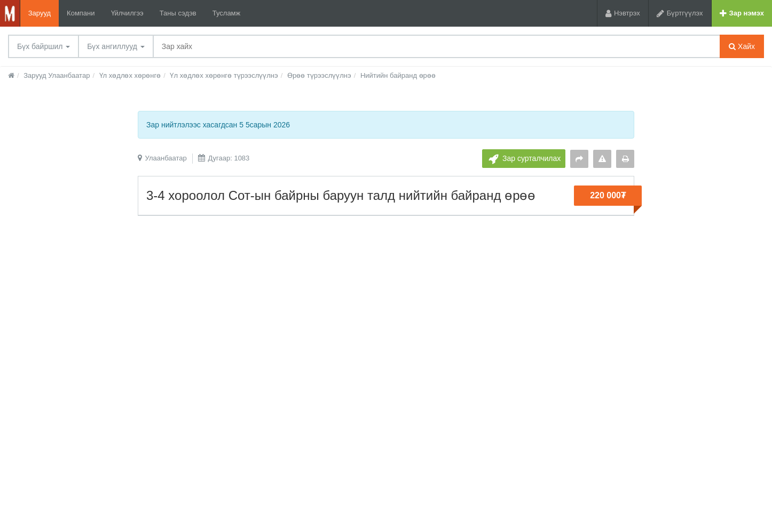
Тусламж (226, 13)
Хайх (742, 46)
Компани (80, 13)
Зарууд (39, 13)
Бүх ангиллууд (115, 46)
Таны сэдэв (178, 13)
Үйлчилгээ (127, 13)
